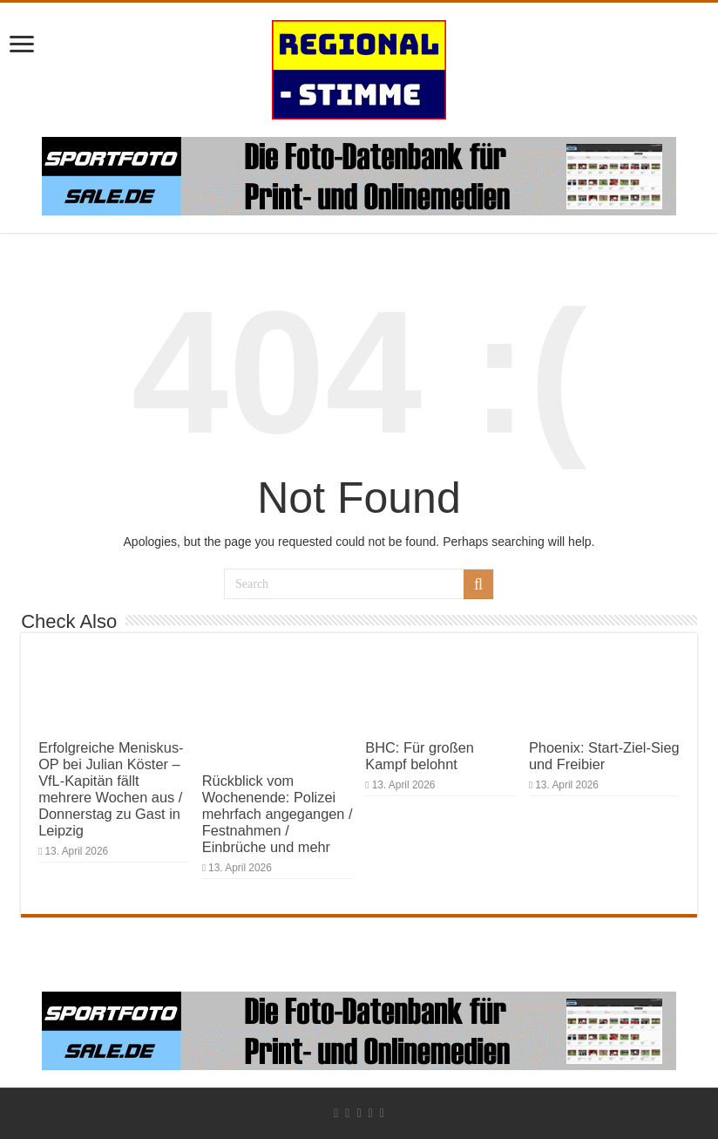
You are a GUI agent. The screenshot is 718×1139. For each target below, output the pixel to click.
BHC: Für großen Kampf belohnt (419, 756)
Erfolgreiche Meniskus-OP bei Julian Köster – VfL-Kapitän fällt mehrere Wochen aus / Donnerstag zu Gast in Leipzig (110, 789)
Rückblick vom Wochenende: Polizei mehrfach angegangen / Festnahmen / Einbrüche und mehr (277, 814)
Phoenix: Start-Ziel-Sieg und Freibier (604, 756)
